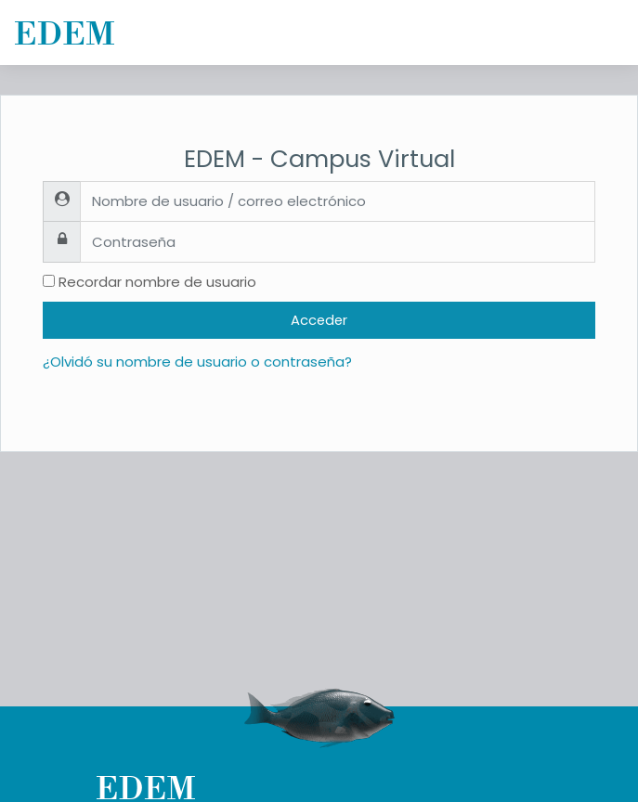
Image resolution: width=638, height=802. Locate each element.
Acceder (319, 320)
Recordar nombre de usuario (157, 281)
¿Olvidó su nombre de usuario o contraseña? (197, 361)
